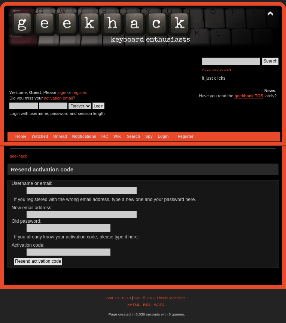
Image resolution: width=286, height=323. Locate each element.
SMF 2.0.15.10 (119, 298)
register (79, 92)
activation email (58, 98)
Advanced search (216, 69)
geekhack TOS (248, 96)
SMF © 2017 (144, 298)
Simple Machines (171, 298)
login (61, 92)
